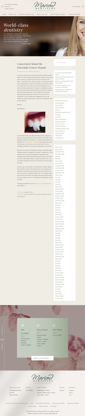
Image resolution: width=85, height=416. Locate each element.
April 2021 (58, 268)
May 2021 (58, 266)
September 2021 (59, 256)
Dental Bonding (59, 103)
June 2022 (58, 235)
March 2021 (58, 270)
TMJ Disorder (58, 135)
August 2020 (58, 286)
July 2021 (57, 261)
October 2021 (59, 254)
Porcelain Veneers (28, 192)
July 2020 (57, 289)
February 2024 (59, 189)
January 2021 (58, 275)
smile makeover (21, 196)
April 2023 (58, 212)
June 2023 (58, 207)
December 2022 (59, 221)
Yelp (70, 395)
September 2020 (59, 284)
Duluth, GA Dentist (42, 183)
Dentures (57, 110)
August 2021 (58, 259)
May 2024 (58, 182)
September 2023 (59, 200)
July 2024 (57, 177)
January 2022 (58, 247)
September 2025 (59, 154)
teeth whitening (59, 133)
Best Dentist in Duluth (61, 100)
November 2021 (59, 252)
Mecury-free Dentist (60, 119)
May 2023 (58, 210)
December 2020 (59, 277)
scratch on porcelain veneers (44, 194)
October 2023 (59, 198)
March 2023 (58, 214)
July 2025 (57, 156)
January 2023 (58, 219)
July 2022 (57, 233)
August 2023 (58, 203)
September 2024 (59, 172)
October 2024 (59, 170)
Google (71, 392)
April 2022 (58, 240)
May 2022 (58, 238)
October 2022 (59, 226)
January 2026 (58, 149)
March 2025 (58, 161)
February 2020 (59, 296)
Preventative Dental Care (62, 128)
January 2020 (58, 298)
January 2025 (58, 163)
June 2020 (58, 291)
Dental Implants (59, 107)
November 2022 (59, 224)
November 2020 (59, 279)
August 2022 (58, 231)
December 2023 (59, 193)
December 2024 (59, 165)
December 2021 (59, 249)
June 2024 (58, 179)
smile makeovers (60, 131)
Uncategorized (59, 138)
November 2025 (59, 151)
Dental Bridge (59, 105)
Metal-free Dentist (60, 121)
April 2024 (58, 184)
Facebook (62, 390)
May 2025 (58, 158)
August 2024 (58, 175)
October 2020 (59, 282)
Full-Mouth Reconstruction (62, 112)
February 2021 (59, 273)
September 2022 (59, 228)
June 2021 (58, 263)
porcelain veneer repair (30, 194)
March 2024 (58, 186)
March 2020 (58, 293)
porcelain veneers (32, 142)
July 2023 (57, 205)
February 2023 (59, 217)
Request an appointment (42, 358)
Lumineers (58, 117)
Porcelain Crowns (60, 124)
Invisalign (58, 114)
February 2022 (59, 245)
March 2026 (58, 147)
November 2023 (59, 196)
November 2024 (59, 168)
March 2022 (58, 242)
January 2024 (58, 191)
